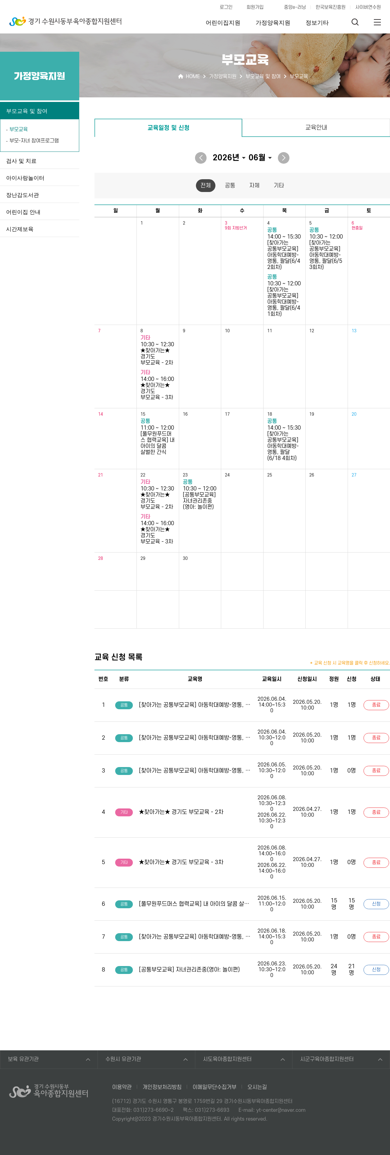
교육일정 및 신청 (168, 128)
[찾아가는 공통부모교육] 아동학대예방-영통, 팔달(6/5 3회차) (195, 771)
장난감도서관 (22, 195)
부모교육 (18, 129)
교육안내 (316, 127)
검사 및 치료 (21, 161)
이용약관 (122, 1087)
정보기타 (317, 22)
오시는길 (257, 1087)
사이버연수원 (368, 7)
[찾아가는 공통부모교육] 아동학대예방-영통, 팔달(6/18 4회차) (195, 937)
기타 (279, 186)
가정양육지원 (273, 22)
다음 (283, 158)
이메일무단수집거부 (214, 1087)
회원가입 (255, 7)
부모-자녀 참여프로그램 (34, 141)
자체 (254, 186)
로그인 (226, 7)
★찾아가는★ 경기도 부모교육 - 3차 (181, 862)
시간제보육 (20, 229)
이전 (201, 158)
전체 (205, 186)
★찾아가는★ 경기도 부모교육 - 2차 (181, 812)
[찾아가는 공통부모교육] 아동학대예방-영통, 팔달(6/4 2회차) (195, 705)
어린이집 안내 (23, 212)
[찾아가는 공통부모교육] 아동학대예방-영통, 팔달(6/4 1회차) (195, 738)
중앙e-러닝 (295, 7)
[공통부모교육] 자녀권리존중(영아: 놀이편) (189, 970)
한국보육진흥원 (331, 7)
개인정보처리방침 (162, 1087)
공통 (230, 186)
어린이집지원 (223, 22)
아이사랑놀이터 (25, 178)
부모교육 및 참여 (27, 111)
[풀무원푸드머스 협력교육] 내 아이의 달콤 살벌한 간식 (195, 904)
